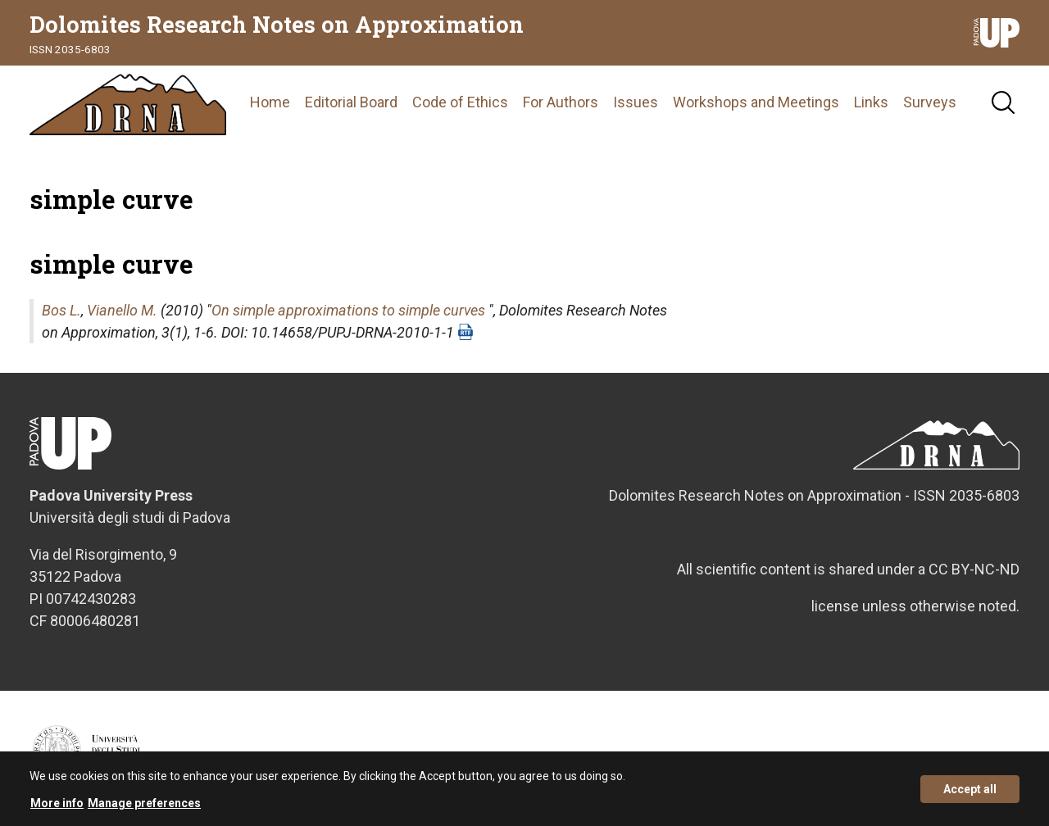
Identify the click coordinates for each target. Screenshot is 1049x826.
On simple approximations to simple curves (348, 310)
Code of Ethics (460, 102)
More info (57, 807)
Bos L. (61, 310)
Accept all (970, 792)
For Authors (560, 102)
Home (270, 102)
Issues (635, 102)
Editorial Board (351, 102)
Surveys (929, 102)
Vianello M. (122, 310)
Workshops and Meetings (756, 102)
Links (871, 102)
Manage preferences (144, 807)
